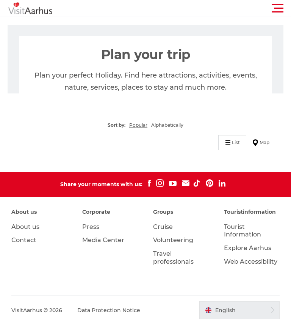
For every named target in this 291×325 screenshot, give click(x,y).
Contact (23, 240)
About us (25, 226)
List (232, 142)
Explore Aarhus (247, 248)
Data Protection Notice (108, 310)
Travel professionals (173, 257)
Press (90, 226)
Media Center (103, 240)
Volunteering (173, 240)
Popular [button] (138, 125)
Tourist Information (242, 230)
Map (261, 142)
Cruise (163, 226)
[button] (179, 8)
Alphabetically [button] (167, 125)
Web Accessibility (250, 261)
